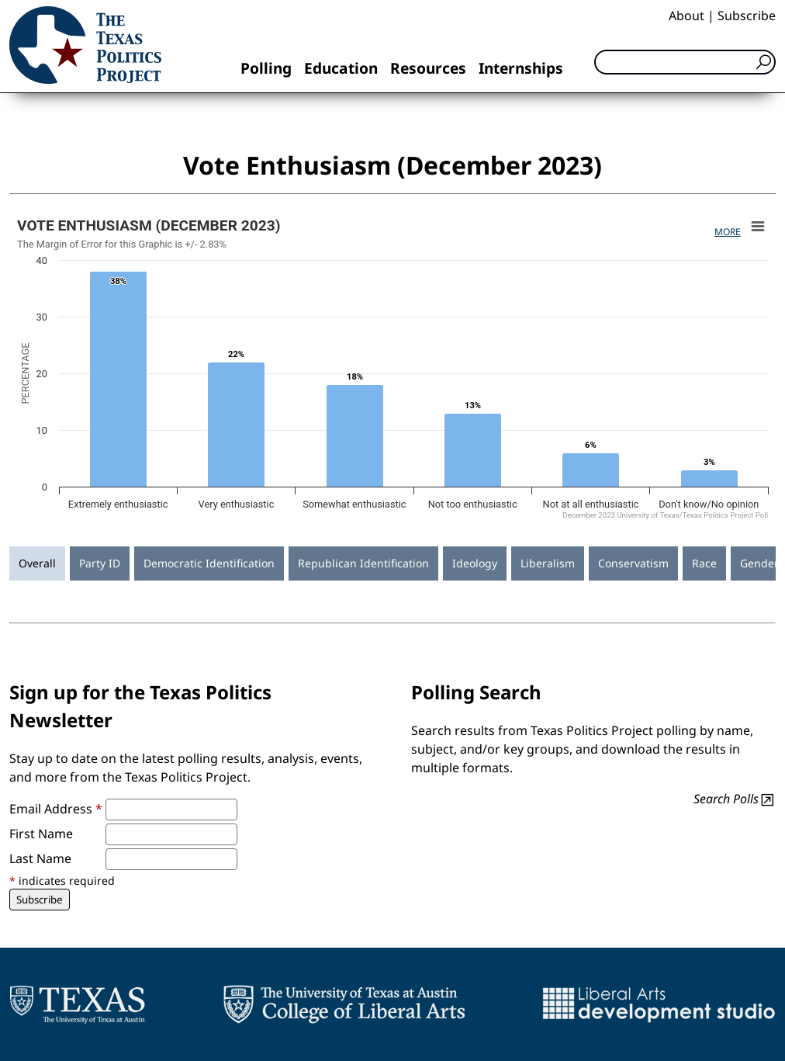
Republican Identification (363, 563)
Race (704, 563)
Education (341, 67)
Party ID (99, 563)
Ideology (474, 563)
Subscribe (747, 15)
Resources (428, 67)
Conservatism (633, 563)
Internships (521, 67)
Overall (37, 563)
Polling (266, 67)
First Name (41, 833)
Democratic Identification (209, 563)
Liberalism (547, 563)
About (686, 15)
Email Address (55, 808)
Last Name (40, 858)
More (727, 231)
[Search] (685, 62)
